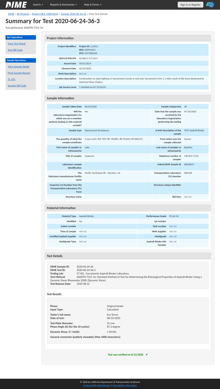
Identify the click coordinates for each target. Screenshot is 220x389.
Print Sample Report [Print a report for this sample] (19, 73)
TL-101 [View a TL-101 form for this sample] (11, 79)
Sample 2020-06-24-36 (73, 14)
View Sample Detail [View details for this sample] (18, 66)
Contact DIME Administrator (97, 385)
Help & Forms (93, 4)
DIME (11, 14)
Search (38, 4)
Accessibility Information (125, 385)
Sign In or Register (190, 4)
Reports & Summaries (63, 4)
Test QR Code (15, 50)
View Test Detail (16, 43)
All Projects (23, 14)
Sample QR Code (17, 85)
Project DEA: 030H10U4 (45, 14)
